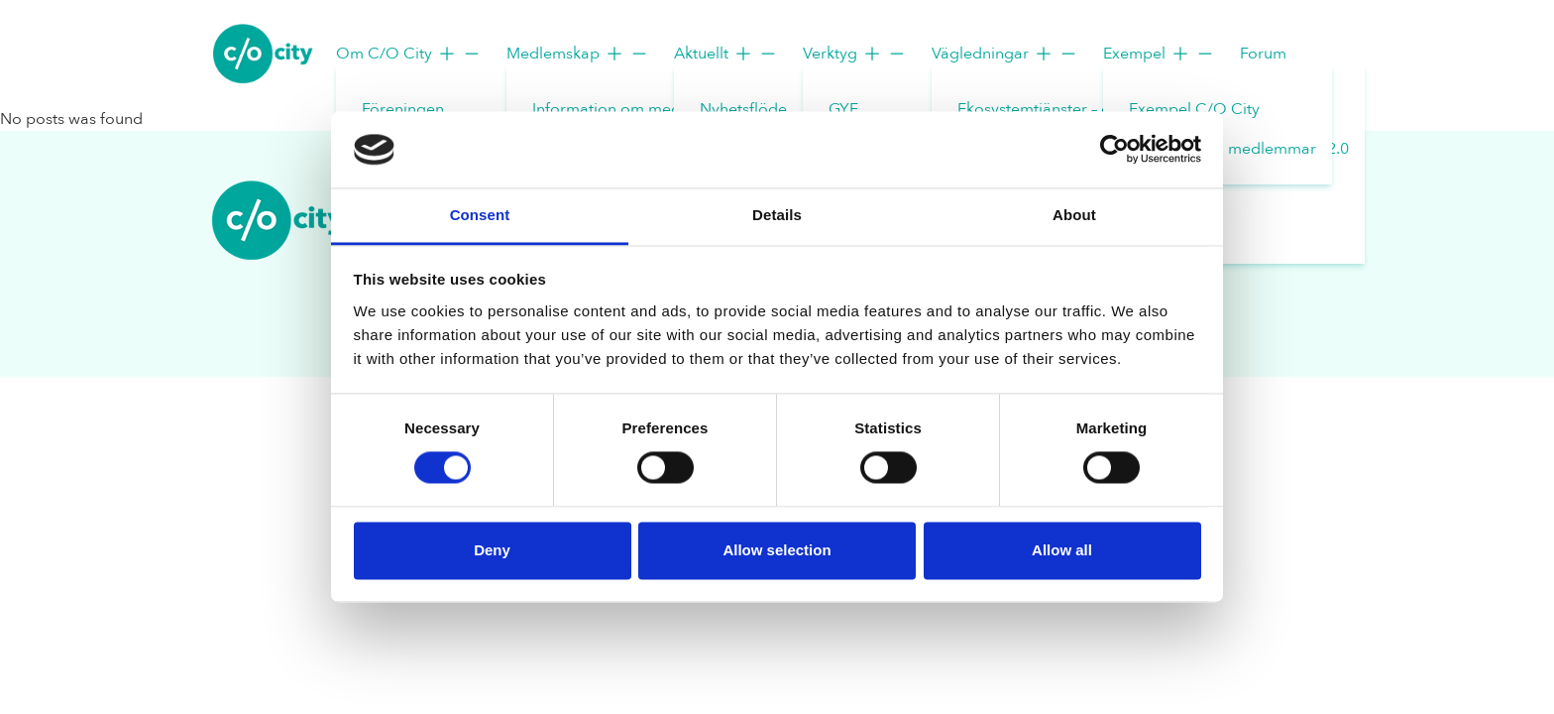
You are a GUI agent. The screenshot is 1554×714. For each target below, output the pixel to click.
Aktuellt (726, 53)
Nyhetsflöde (743, 109)
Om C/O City (409, 53)
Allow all (1062, 549)
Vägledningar (1005, 53)
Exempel (1159, 53)
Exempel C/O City (1194, 109)
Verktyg (855, 53)
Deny (492, 549)
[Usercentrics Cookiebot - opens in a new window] (1114, 150)
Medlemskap (577, 53)
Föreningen (403, 109)
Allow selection (776, 549)
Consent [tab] (480, 214)
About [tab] (1074, 214)
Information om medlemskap (636, 109)
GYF (843, 109)
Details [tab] (777, 214)
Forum (1263, 53)
